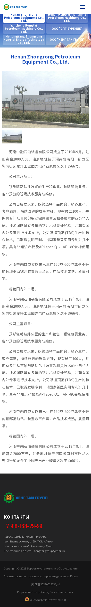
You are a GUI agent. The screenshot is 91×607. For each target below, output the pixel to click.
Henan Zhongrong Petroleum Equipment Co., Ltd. (24, 17)
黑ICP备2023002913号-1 (45, 584)
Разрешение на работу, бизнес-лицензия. (45, 592)
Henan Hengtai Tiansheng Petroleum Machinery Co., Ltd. (67, 17)
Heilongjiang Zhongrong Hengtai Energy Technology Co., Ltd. (23, 39)
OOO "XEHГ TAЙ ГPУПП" (67, 39)
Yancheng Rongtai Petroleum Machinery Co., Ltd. (24, 28)
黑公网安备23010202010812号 (45, 599)
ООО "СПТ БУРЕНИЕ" (67, 28)
